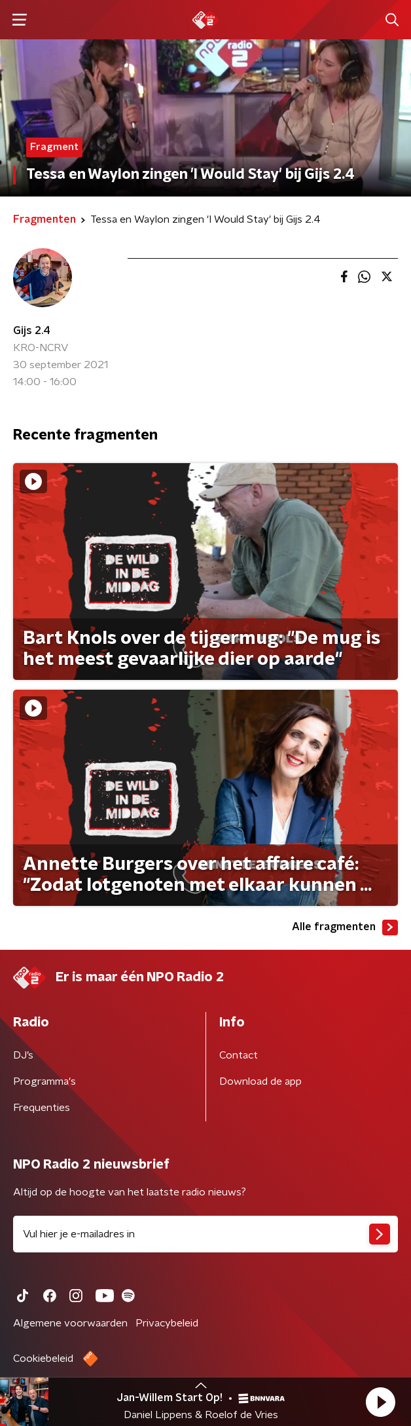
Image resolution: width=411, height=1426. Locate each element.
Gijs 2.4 (31, 331)
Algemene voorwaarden (70, 1323)
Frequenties (41, 1107)
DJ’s (23, 1055)
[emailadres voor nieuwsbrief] (205, 1234)
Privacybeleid (166, 1323)
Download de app (260, 1081)
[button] (380, 1402)
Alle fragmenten (345, 927)
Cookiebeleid (43, 1358)
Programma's (44, 1081)
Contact (238, 1055)
